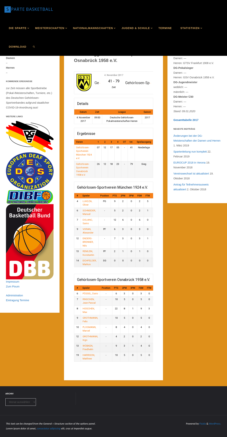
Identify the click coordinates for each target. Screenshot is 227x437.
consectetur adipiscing (49, 428)
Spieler (86, 195)
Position (104, 195)
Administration (14, 295)
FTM (148, 195)
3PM (131, 195)
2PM (123, 195)
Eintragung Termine (17, 300)
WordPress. (215, 423)
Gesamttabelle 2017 (185, 120)
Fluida (202, 423)
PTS (115, 195)
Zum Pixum (13, 286)
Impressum (12, 281)
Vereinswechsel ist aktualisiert (191, 173)
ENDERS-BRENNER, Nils (88, 242)
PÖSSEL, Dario (90, 293)
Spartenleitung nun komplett (190, 151)
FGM (139, 195)
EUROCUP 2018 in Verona (189, 162)
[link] (34, 46)
